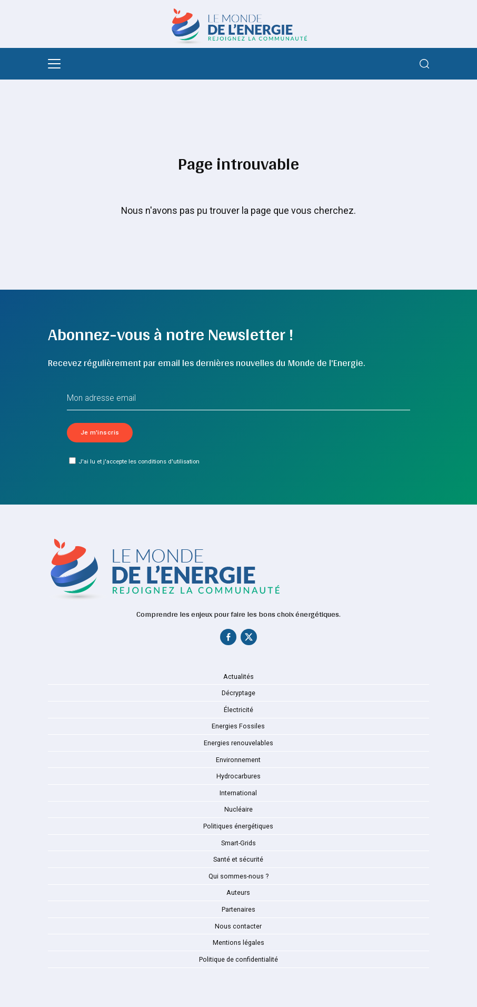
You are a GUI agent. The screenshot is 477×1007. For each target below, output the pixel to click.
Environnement (238, 760)
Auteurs (238, 893)
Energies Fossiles (238, 727)
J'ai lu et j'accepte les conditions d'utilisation (134, 462)
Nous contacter (238, 927)
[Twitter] (249, 640)
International (238, 793)
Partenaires (238, 910)
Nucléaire (238, 810)
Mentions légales (238, 943)
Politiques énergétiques (238, 827)
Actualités (238, 677)
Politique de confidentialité (238, 960)
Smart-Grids (238, 843)
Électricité (238, 710)
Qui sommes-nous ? (238, 877)
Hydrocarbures (238, 777)
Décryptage (238, 694)
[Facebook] (228, 640)
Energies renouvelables (238, 744)
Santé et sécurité (238, 860)
